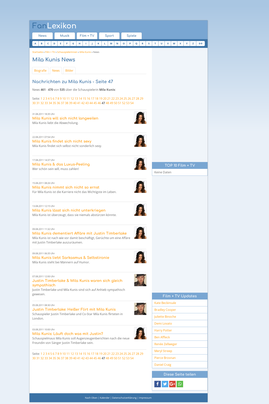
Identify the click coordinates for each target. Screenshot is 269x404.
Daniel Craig (162, 365)
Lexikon (54, 26)
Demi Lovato (163, 323)
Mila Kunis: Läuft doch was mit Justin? (67, 334)
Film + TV (87, 35)
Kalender (105, 397)
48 (107, 103)
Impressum (145, 397)
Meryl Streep (163, 351)
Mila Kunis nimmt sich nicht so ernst (65, 187)
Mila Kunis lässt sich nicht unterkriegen (69, 210)
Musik (64, 35)
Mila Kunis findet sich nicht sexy (61, 141)
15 (84, 98)
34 (50, 103)
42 (83, 103)
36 (58, 103)
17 (92, 98)
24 (121, 98)
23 (117, 98)
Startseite (37, 52)
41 (79, 103)
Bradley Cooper (165, 310)
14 (80, 98)
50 (115, 103)
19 (100, 98)
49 (111, 103)
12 (72, 98)
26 (129, 98)
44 (91, 103)
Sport (109, 35)
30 (34, 103)
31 (38, 103)
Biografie (40, 70)
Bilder (69, 70)
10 (64, 98)
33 (46, 103)
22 (113, 98)
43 (87, 103)
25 (125, 98)
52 (123, 103)
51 (119, 103)
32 (42, 103)
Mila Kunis (85, 52)
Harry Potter (163, 330)
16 (88, 98)
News (42, 35)
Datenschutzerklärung (124, 397)
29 (141, 98)
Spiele (131, 35)
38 (66, 103)
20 (104, 98)
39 (70, 103)
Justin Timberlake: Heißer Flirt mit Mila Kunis (74, 309)
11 (68, 98)
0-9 (200, 43)
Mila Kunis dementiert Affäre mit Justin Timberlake (79, 233)
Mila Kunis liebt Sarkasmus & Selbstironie (70, 258)
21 (109, 98)
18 (96, 98)
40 (74, 103)
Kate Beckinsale (165, 303)
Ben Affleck (162, 337)
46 (99, 103)
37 (62, 103)
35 (54, 103)
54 (132, 103)
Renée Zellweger (165, 344)
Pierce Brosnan (165, 358)
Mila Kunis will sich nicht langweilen (65, 118)
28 (137, 98)
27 (133, 98)
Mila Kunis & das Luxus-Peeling (61, 164)
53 (127, 103)
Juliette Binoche (165, 317)
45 (95, 103)
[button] (157, 384)
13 (76, 98)
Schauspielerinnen (67, 52)
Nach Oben (91, 397)
